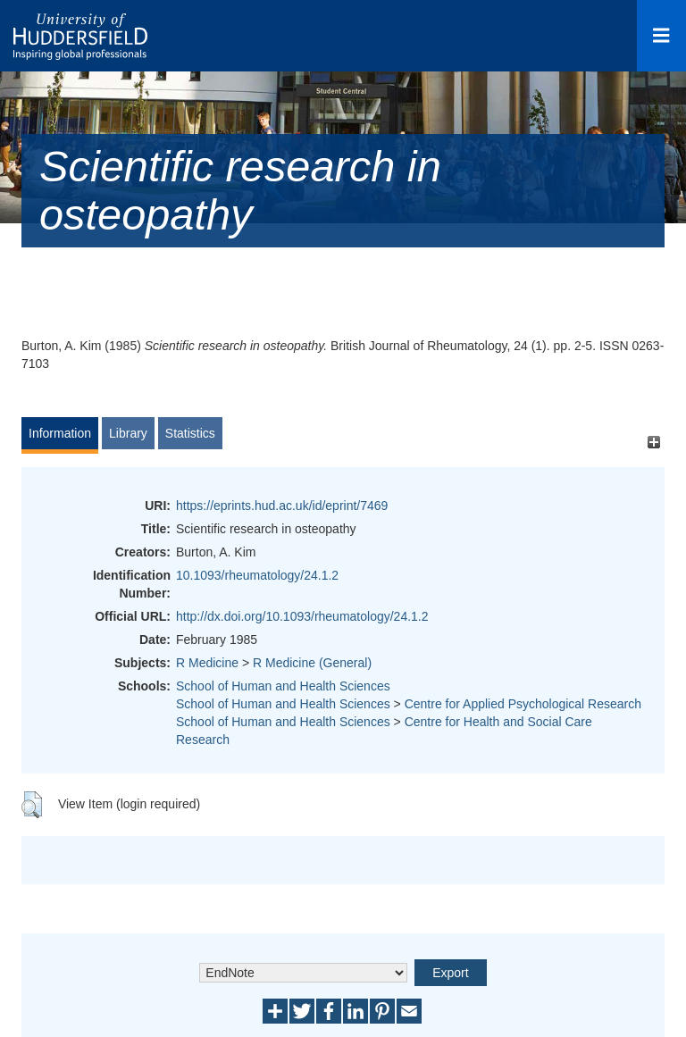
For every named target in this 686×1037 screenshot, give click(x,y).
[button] (31, 804)
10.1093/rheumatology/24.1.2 (257, 575)
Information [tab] (60, 433)
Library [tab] (128, 433)
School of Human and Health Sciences (283, 686)
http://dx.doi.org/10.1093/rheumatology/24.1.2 (302, 616)
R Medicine (207, 663)
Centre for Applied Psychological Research (523, 704)
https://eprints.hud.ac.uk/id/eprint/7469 (282, 505)
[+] (653, 441)
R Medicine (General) (312, 663)
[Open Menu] (661, 35)
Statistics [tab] (190, 433)
